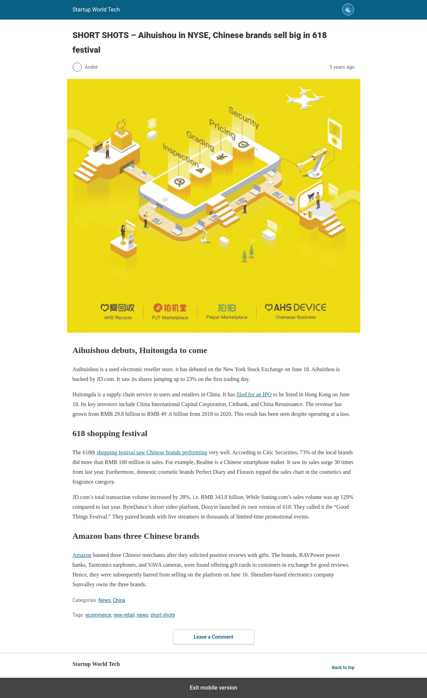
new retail (123, 615)
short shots (162, 615)
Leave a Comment (213, 637)
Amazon (82, 555)
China (119, 600)
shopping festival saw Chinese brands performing (152, 452)
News (104, 600)
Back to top (343, 667)
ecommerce (98, 615)
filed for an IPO (254, 394)
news (142, 615)
